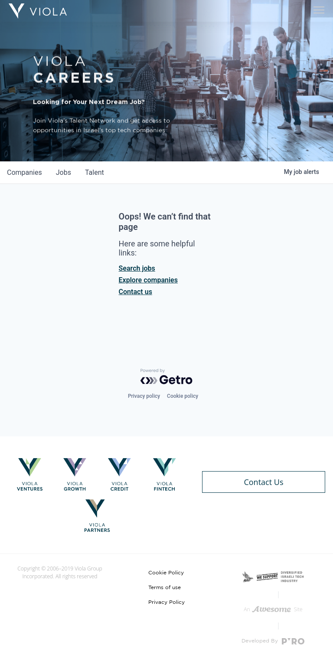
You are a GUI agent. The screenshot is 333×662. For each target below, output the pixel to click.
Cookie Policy (166, 572)
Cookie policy (182, 396)
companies (24, 172)
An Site (273, 609)
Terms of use (164, 587)
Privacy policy (144, 396)
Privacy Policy (166, 602)
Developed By (273, 641)
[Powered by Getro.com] (166, 376)
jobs (63, 172)
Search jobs (137, 268)
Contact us (135, 292)
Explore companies (148, 280)
